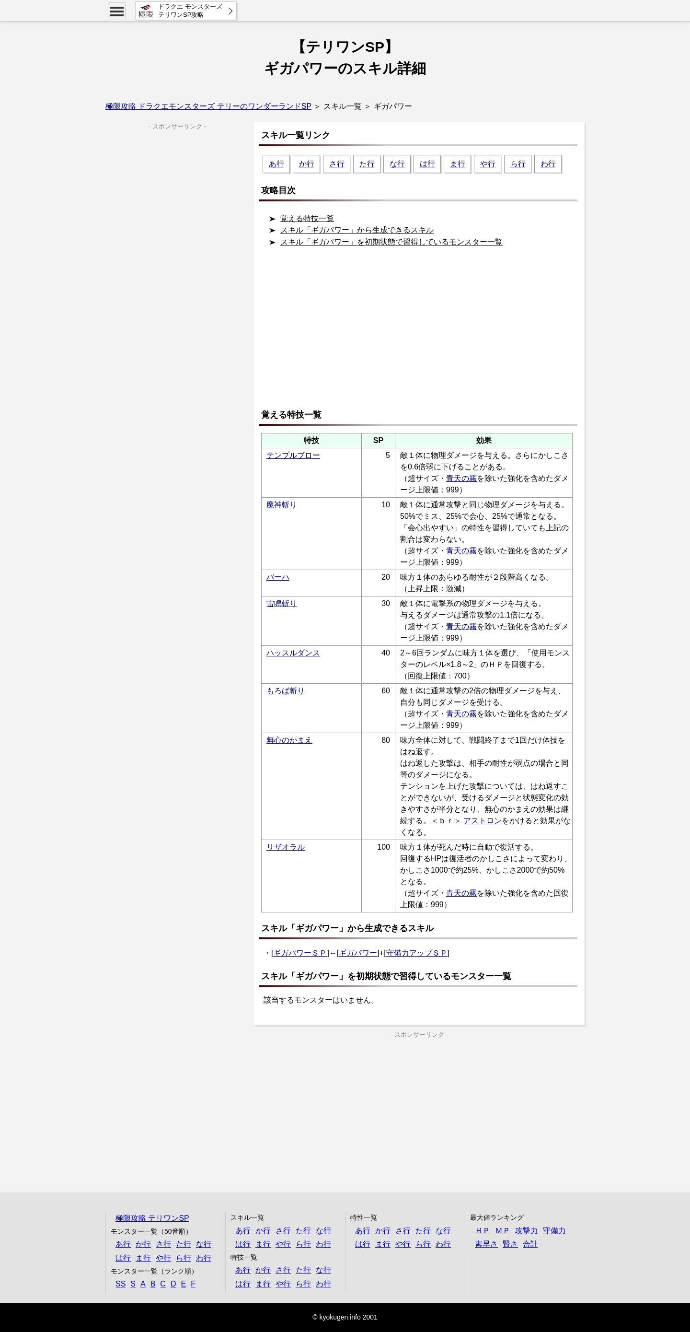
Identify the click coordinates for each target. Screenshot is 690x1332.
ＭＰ (502, 1231)
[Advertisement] (422, 332)
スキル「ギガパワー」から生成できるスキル (357, 230)
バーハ (277, 577)
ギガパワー (358, 953)
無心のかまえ (289, 740)
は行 (427, 164)
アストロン (482, 821)
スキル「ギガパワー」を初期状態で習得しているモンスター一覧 (391, 242)
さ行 (337, 164)
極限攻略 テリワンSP (152, 1218)
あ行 (276, 164)
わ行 (548, 164)
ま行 (457, 164)
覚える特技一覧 (307, 218)
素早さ (486, 1244)
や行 (487, 164)
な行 (397, 164)
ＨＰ (482, 1231)
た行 (367, 164)
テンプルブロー (293, 455)
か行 (306, 164)
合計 (530, 1244)
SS (120, 1284)
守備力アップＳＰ (417, 953)
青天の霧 (461, 478)
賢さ (510, 1244)
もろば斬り (285, 691)
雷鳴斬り (281, 603)
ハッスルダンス (293, 653)
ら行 (518, 164)
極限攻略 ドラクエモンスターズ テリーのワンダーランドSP (208, 106)
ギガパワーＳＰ (300, 953)
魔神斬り (281, 505)
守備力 (554, 1231)
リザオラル (285, 847)
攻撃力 (526, 1231)
